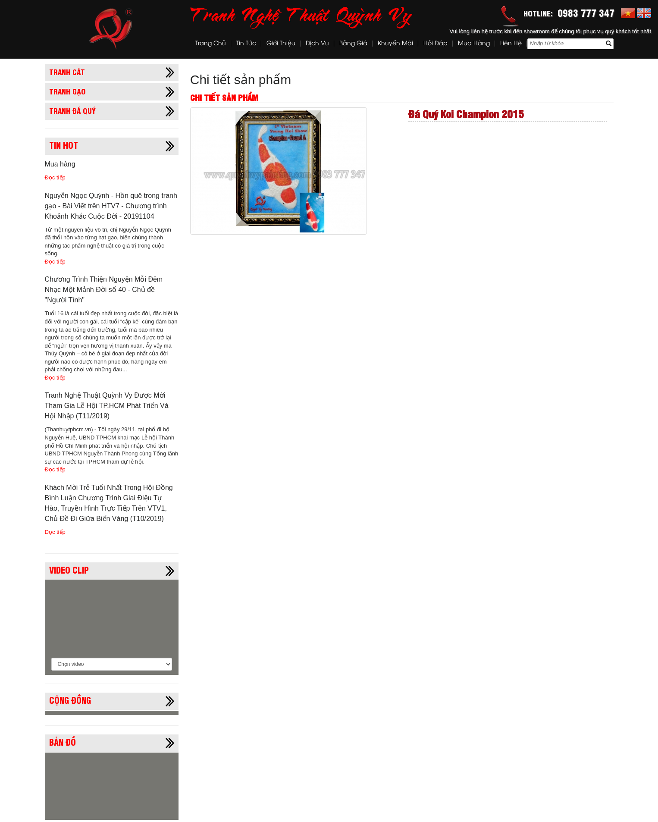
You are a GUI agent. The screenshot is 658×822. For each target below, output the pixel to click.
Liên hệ (511, 44)
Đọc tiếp (55, 177)
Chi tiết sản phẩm (240, 79)
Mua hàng (474, 44)
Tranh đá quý (72, 110)
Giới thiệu (280, 44)
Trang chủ (210, 44)
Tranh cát (67, 71)
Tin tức (246, 44)
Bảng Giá (353, 44)
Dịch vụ (317, 44)
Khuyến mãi (395, 44)
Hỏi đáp (435, 44)
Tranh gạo (67, 91)
